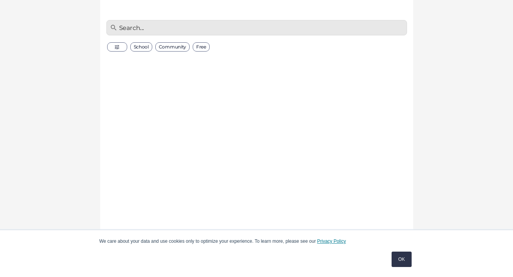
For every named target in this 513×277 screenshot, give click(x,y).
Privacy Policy (331, 241)
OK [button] (401, 259)
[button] (117, 47)
